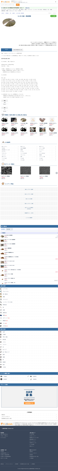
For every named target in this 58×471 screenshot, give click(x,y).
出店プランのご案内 (4, 458)
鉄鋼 (51, 9)
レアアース (9, 9)
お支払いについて (33, 435)
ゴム (16, 10)
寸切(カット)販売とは (4, 435)
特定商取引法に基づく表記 (34, 456)
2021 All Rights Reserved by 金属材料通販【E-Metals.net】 (29, 468)
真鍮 (26, 9)
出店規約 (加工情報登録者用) (6, 456)
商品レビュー (32, 446)
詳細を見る (27, 7)
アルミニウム (15, 9)
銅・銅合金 (21, 9)
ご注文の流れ (32, 434)
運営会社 (31, 451)
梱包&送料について (33, 439)
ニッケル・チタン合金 (38, 9)
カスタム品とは (3, 437)
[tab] (6, 49)
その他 (19, 10)
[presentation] (1, 173)
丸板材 (13, 13)
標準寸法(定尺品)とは (4, 434)
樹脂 (7, 10)
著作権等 (31, 454)
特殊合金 (45, 9)
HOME (2, 13)
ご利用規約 (31, 458)
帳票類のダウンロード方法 (34, 437)
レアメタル (4, 9)
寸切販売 (6, 13)
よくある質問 (32, 444)
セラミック (12, 10)
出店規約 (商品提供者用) (5, 454)
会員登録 (2, 451)
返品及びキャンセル (33, 442)
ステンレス (30, 9)
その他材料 (7, 142)
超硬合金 (3, 10)
